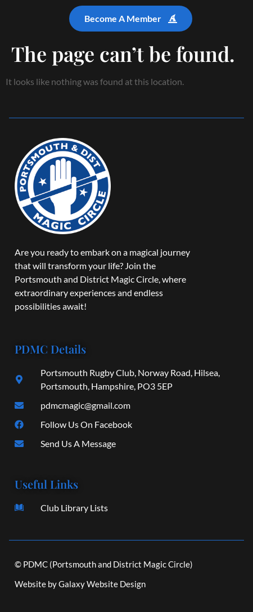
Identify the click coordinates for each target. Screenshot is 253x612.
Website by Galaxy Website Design (80, 584)
